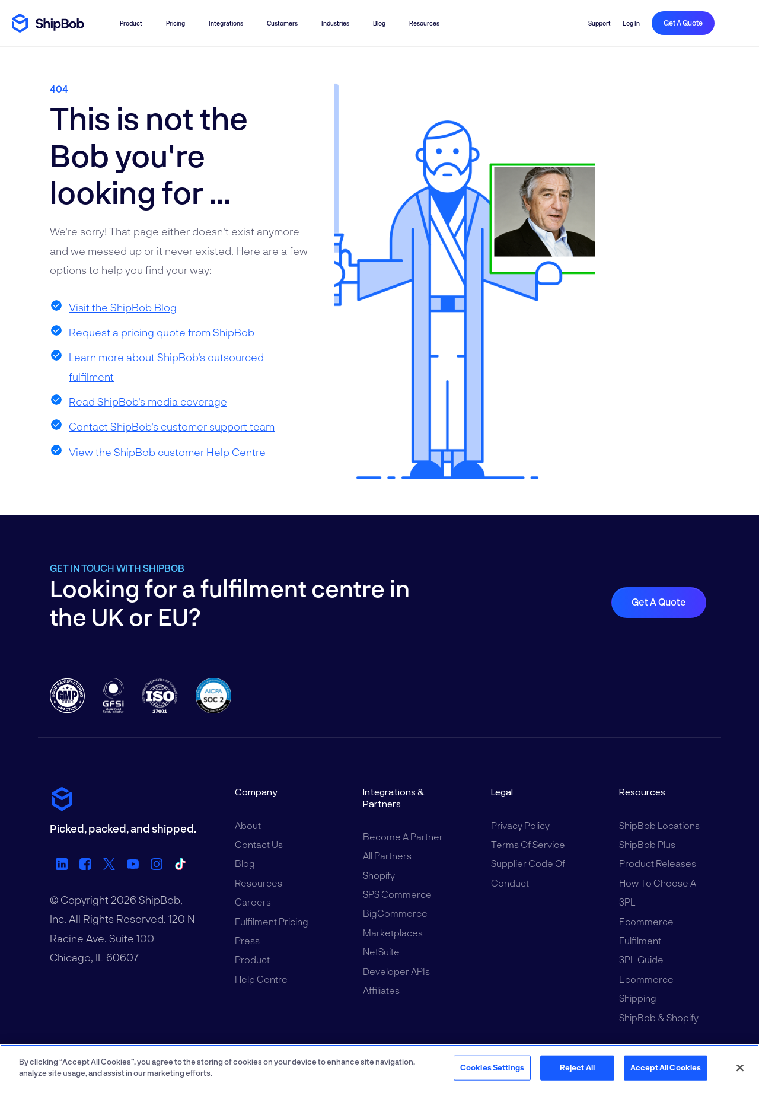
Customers (282, 23)
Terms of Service (528, 844)
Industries (335, 23)
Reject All (577, 1067)
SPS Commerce (397, 894)
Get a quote (683, 22)
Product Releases (657, 863)
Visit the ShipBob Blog (123, 307)
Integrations (226, 23)
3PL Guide (641, 959)
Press (247, 940)
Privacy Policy (520, 825)
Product (131, 23)
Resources (424, 23)
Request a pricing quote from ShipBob (161, 332)
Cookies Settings (492, 1067)
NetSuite (381, 951)
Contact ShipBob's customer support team (172, 426)
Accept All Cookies (665, 1067)
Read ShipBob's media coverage (148, 401)
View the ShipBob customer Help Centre (167, 451)
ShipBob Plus (647, 844)
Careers (253, 901)
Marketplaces (393, 932)
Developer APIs (396, 971)
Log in (631, 23)
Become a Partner (403, 836)
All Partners (387, 855)
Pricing (175, 23)
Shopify (379, 875)
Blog (379, 23)
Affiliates (381, 990)
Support (599, 23)
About (248, 825)
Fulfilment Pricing (271, 921)
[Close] (740, 1067)
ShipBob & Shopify (659, 1017)
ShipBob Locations (659, 825)
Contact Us (259, 844)
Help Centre (261, 978)
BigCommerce (395, 913)
